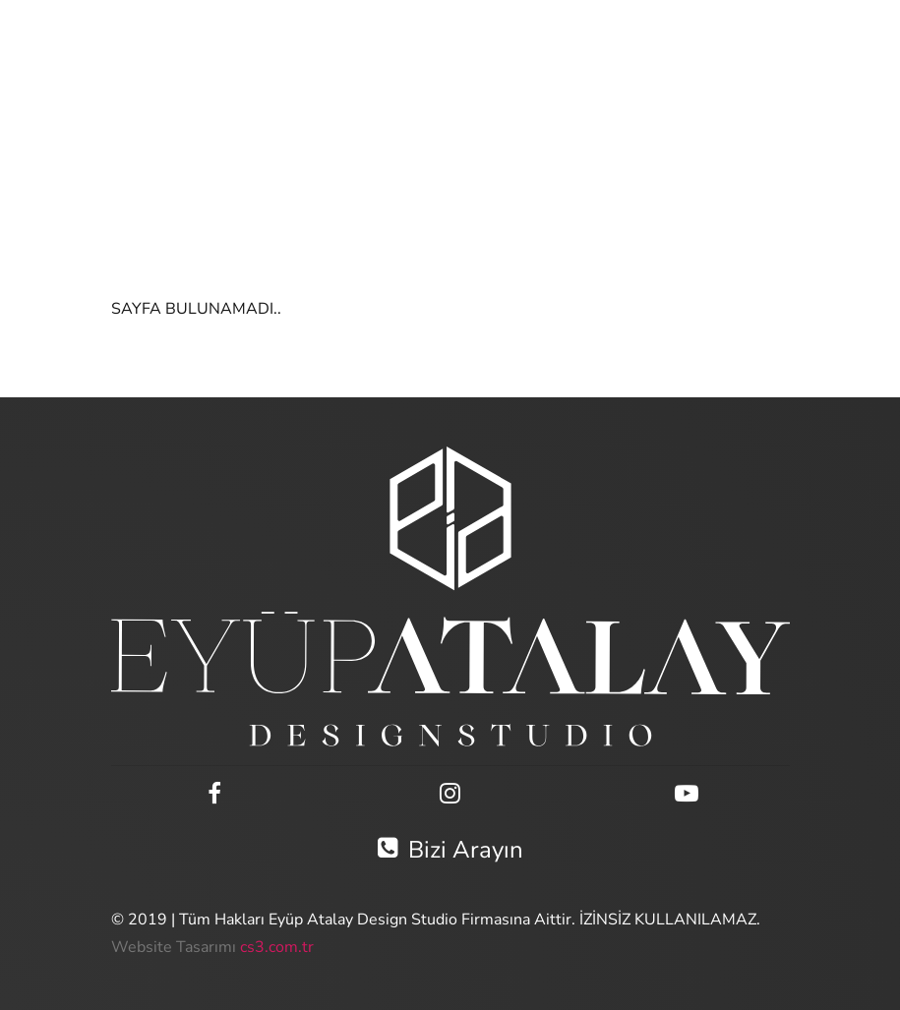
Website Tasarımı (173, 947)
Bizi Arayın (450, 849)
